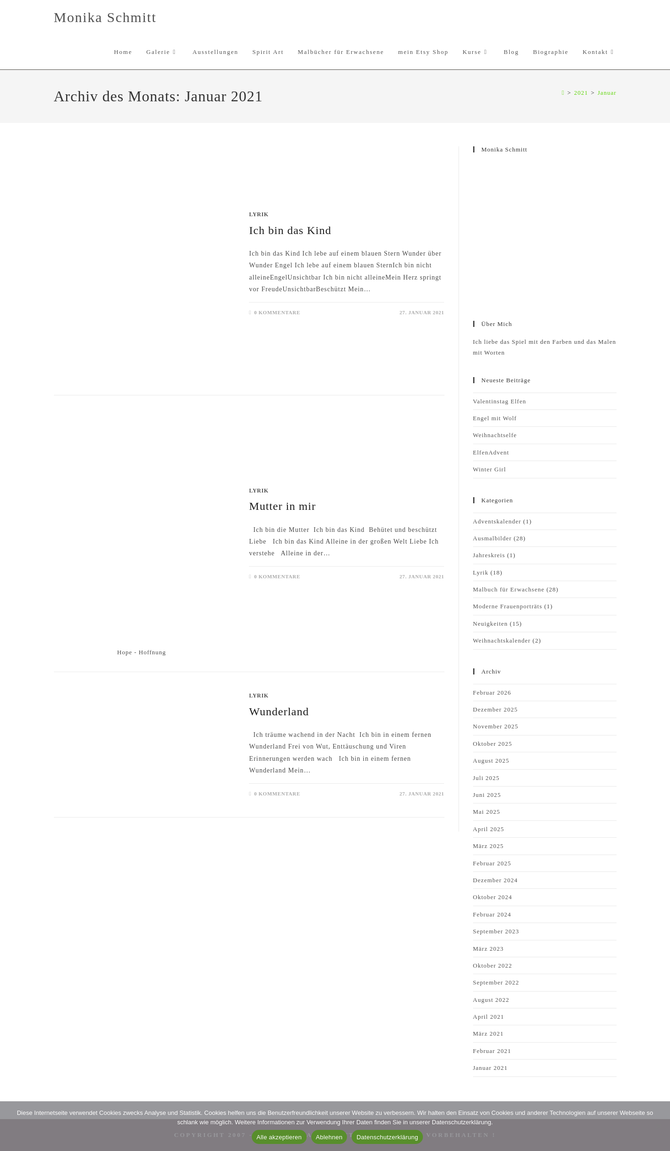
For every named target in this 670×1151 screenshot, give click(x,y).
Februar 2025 (492, 863)
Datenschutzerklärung (387, 1137)
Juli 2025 (486, 777)
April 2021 (488, 1016)
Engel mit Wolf (495, 418)
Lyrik (258, 214)
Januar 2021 (490, 1067)
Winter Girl (489, 469)
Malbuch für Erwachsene (509, 589)
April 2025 (488, 829)
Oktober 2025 (492, 743)
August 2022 (491, 999)
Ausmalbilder (492, 538)
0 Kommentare (277, 312)
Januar (607, 92)
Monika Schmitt (105, 17)
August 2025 (491, 760)
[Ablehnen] (658, 1126)
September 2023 (496, 931)
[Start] (563, 92)
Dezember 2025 (495, 709)
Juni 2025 (487, 794)
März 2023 (488, 948)
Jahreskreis (489, 555)
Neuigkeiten (490, 623)
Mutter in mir (282, 506)
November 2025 (496, 726)
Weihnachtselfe (495, 435)
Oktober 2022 (492, 965)
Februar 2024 (492, 914)
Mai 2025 (486, 811)
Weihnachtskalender (502, 640)
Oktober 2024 (492, 897)
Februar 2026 (492, 692)
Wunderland (279, 711)
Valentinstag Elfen (500, 401)
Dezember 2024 (495, 880)
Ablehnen (329, 1137)
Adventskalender (497, 521)
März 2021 (488, 1033)
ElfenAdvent (491, 452)
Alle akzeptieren (279, 1137)
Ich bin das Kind (290, 230)
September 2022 (496, 982)
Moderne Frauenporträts (507, 606)
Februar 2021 (492, 1050)
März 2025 (488, 845)
